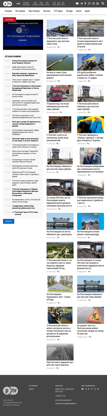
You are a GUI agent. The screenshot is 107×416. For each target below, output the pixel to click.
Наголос (47, 11)
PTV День (58, 11)
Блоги (78, 11)
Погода (69, 11)
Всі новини (20, 11)
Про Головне (34, 11)
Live (17, 4)
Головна (8, 11)
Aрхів (87, 11)
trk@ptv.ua (60, 396)
